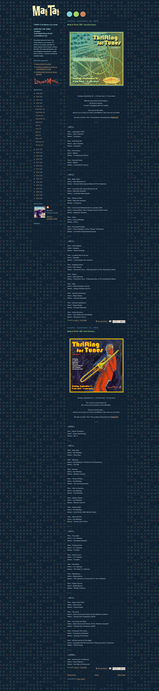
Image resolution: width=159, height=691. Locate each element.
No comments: (103, 321)
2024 (38, 100)
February (39, 142)
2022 (38, 106)
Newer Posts (71, 675)
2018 (38, 159)
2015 (38, 169)
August (38, 122)
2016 (38, 166)
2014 (38, 172)
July (37, 125)
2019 (38, 156)
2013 (38, 175)
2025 (38, 96)
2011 (38, 182)
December (39, 109)
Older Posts (121, 675)
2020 (38, 152)
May (37, 132)
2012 (38, 179)
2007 (38, 195)
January (38, 145)
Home (97, 675)
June (37, 128)
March (38, 138)
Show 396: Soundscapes (85, 25)
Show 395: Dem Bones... (85, 331)
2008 (38, 192)
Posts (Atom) (80, 679)
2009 (38, 188)
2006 (38, 198)
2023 (38, 103)
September (39, 119)
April (37, 135)
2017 (38, 162)
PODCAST (114, 117)
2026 (38, 93)
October (38, 115)
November (39, 112)
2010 (38, 185)
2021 (38, 149)
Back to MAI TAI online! (43, 64)
